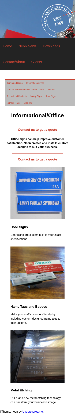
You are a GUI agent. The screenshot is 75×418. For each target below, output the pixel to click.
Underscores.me (32, 411)
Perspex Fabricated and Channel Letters (25, 89)
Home (7, 46)
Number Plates (13, 103)
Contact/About (14, 62)
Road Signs (51, 96)
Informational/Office (35, 83)
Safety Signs (36, 96)
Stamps (51, 89)
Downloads (51, 46)
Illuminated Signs (14, 83)
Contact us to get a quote (37, 129)
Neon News (27, 46)
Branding (28, 103)
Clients (36, 62)
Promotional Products (17, 96)
